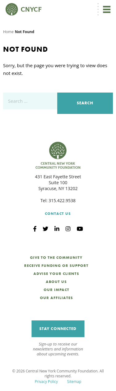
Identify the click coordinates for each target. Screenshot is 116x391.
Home (8, 31)
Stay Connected (57, 328)
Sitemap (74, 381)
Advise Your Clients (56, 273)
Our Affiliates (56, 297)
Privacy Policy (46, 381)
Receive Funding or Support (56, 265)
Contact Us (58, 213)
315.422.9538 (62, 200)
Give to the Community (56, 257)
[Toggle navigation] (106, 9)
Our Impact (56, 289)
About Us (56, 281)
